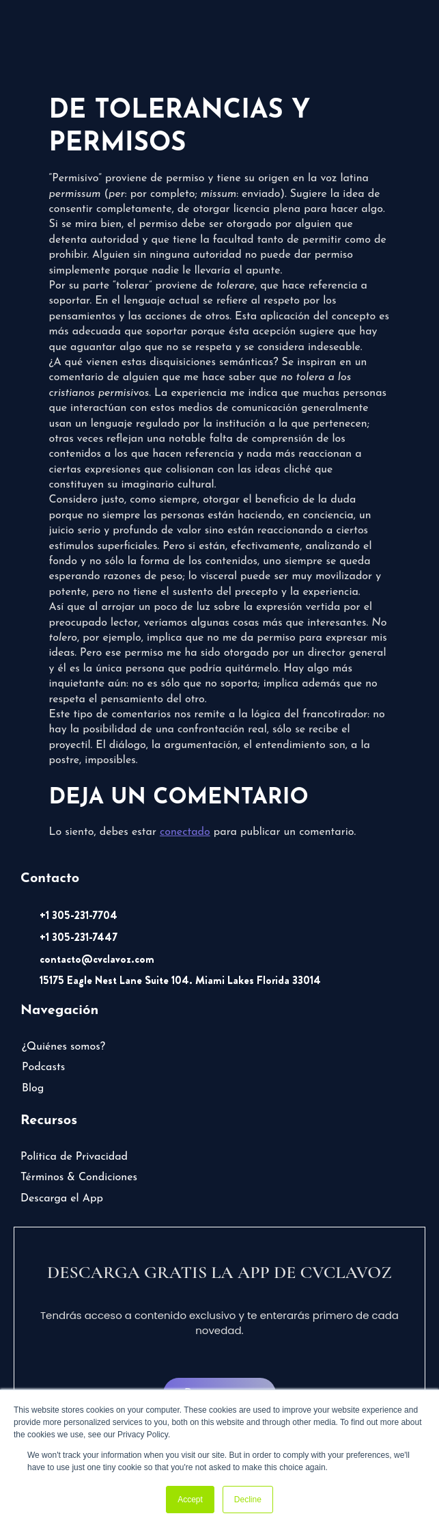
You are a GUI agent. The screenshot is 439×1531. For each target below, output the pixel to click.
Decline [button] (247, 1499)
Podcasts (43, 1067)
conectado (185, 832)
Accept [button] (190, 1499)
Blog (33, 1088)
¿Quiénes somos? (63, 1046)
